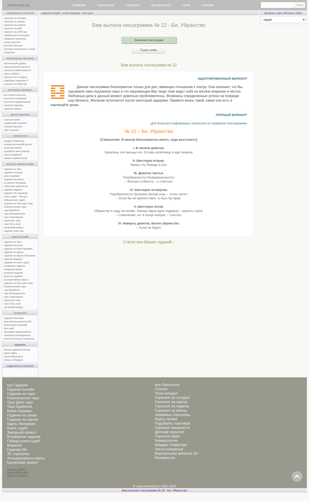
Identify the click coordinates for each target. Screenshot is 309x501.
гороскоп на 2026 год (15, 31)
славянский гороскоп (15, 123)
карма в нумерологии (15, 158)
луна (186, 5)
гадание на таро (12, 169)
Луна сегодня (166, 393)
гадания (133, 5)
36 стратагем (18, 454)
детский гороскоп (13, 45)
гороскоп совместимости (17, 70)
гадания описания (14, 318)
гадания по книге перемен (18, 248)
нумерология (20, 135)
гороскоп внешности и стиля (19, 49)
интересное (161, 5)
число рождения (13, 154)
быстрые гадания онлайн (20, 164)
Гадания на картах (22, 419)
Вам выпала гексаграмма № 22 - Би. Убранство (154, 490)
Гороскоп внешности (172, 428)
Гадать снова (149, 50)
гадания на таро (12, 242)
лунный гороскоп (13, 126)
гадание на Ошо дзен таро (18, 203)
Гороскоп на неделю (172, 406)
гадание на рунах (13, 172)
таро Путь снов (12, 224)
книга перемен (12, 176)
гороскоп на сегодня (15, 18)
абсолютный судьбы (15, 63)
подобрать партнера (16, 80)
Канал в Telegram (13, 360)
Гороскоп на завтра (171, 402)
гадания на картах (14, 252)
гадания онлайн (20, 236)
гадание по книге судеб (16, 262)
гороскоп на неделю (15, 25)
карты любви (12, 73)
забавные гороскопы (15, 38)
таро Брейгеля (12, 210)
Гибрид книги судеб (23, 441)
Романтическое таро (15, 207)
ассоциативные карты (16, 279)
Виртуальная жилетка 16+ (177, 453)
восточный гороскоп (15, 95)
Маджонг (14, 445)
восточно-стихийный (15, 98)
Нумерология (166, 441)
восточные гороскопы (20, 89)
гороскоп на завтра (14, 21)
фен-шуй (9, 328)
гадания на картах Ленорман (20, 255)
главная (78, 5)
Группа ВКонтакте (17, 472)
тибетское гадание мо (16, 186)
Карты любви (166, 419)
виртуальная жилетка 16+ (18, 321)
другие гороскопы (20, 114)
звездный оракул (13, 269)
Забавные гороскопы (172, 415)
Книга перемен (19, 411)
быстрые (88, 13)
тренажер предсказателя (17, 331)
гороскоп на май (13, 28)
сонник (208, 5)
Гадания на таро (21, 394)
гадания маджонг (13, 259)
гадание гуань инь (14, 231)
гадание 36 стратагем (15, 193)
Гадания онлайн (20, 389)
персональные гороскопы (20, 58)
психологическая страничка (19, 338)
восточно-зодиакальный (17, 102)
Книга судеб (17, 428)
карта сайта (10, 353)
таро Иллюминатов (14, 213)
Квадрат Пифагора (171, 445)
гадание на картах (14, 179)
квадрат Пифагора (14, 141)
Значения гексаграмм (148, 40)
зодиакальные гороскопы (20, 13)
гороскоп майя (12, 119)
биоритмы (9, 52)
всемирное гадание (14, 266)
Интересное (165, 458)
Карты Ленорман (21, 424)
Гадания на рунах (22, 415)
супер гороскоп (12, 42)
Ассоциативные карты (26, 458)
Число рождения (169, 449)
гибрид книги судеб (14, 200)
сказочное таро (12, 220)
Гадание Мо (17, 450)
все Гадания (17, 385)
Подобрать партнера (172, 423)
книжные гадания (13, 272)
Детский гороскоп (169, 432)
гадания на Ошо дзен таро (18, 283)
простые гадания (13, 276)
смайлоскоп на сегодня (16, 35)
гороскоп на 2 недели (15, 77)
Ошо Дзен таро (20, 402)
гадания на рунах (13, 245)
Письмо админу (16, 469)
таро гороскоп (11, 130)
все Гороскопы (167, 385)
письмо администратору (17, 349)
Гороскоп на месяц (171, 410)
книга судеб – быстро (15, 196)
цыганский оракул (13, 227)
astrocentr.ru (18, 5)
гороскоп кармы (12, 108)
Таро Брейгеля (19, 407)
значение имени (12, 147)
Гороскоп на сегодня (172, 398)
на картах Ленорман (15, 182)
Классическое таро (23, 398)
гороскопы (105, 5)
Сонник (161, 389)
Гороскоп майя (167, 436)
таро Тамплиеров (13, 217)
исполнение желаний (15, 325)
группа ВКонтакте (13, 356)
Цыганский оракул (22, 462)
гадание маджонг (13, 189)
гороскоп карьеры (13, 105)
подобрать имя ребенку (17, 151)
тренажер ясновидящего (17, 335)
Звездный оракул (21, 432)
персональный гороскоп (17, 66)
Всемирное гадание (24, 437)
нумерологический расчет (18, 144)
